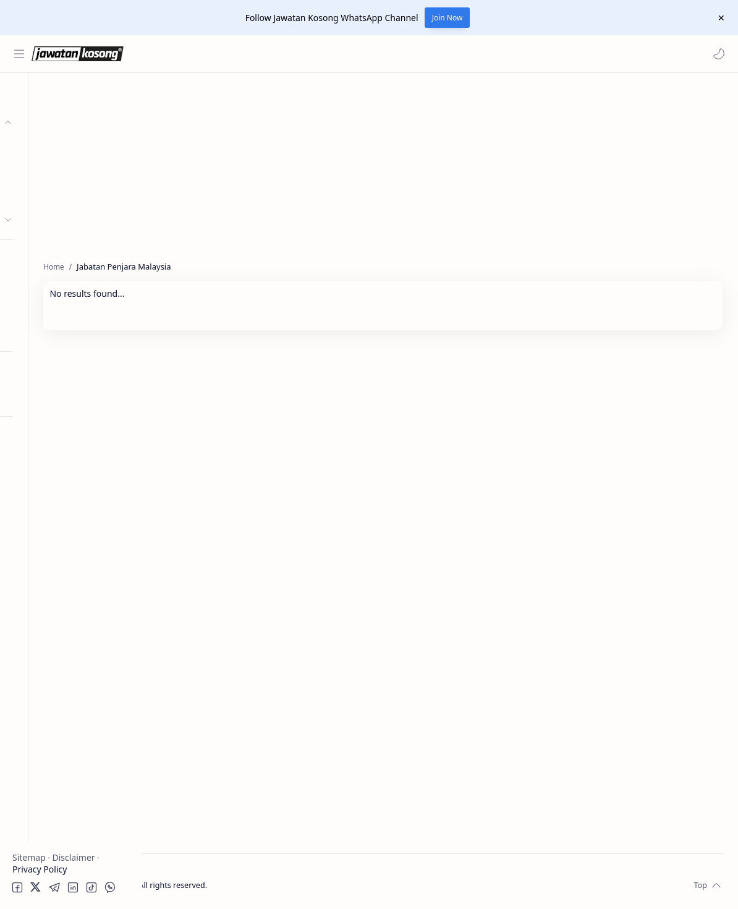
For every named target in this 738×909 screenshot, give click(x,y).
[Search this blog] (256, 54)
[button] (716, 54)
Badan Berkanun (68, 171)
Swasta (48, 195)
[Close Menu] (719, 17)
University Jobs (45, 308)
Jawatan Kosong (219, 882)
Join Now (447, 17)
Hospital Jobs (42, 332)
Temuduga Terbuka (54, 283)
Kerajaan (52, 147)
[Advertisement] (71, 609)
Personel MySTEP (50, 259)
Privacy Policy (39, 869)
